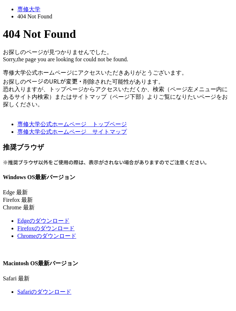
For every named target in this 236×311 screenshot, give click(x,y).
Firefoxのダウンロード (46, 228)
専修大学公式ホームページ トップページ (72, 124)
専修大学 (28, 9)
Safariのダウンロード (44, 292)
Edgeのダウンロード (43, 221)
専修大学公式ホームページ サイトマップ (72, 132)
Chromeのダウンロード (46, 236)
